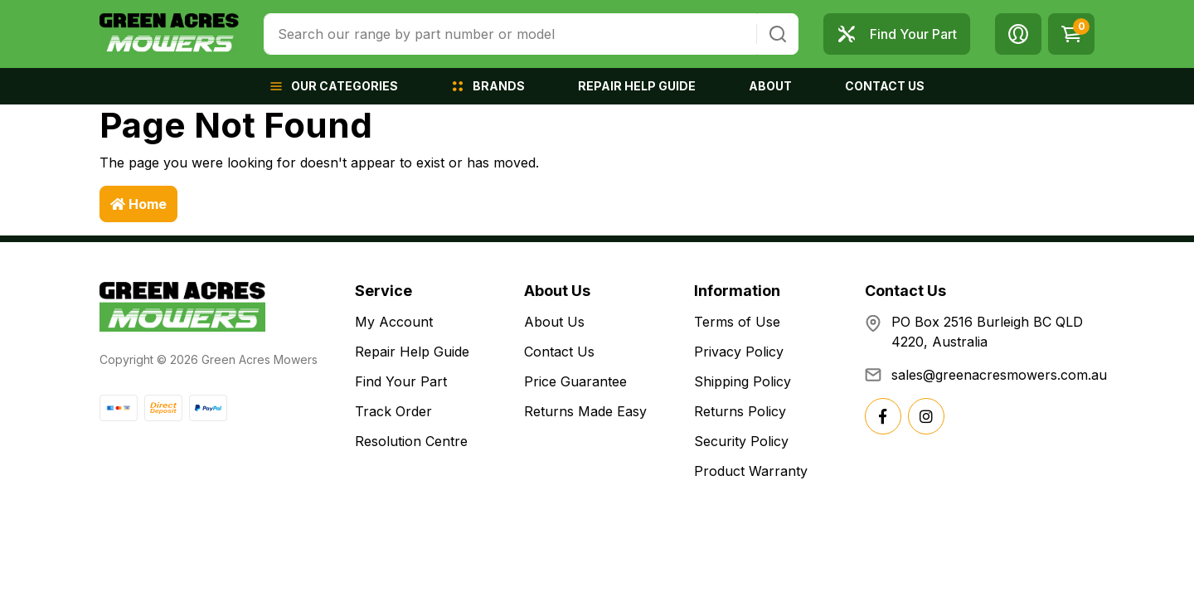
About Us (554, 321)
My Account (394, 321)
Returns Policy (740, 411)
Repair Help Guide (412, 351)
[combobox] (510, 34)
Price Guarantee (575, 381)
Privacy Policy (739, 351)
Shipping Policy (742, 381)
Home (138, 204)
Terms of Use (737, 321)
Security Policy (741, 441)
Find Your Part (401, 381)
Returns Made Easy (585, 411)
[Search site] (777, 34)
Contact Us (559, 351)
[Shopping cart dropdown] (1071, 34)
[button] (1018, 34)
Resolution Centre (411, 441)
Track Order (393, 411)
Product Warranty (751, 471)
